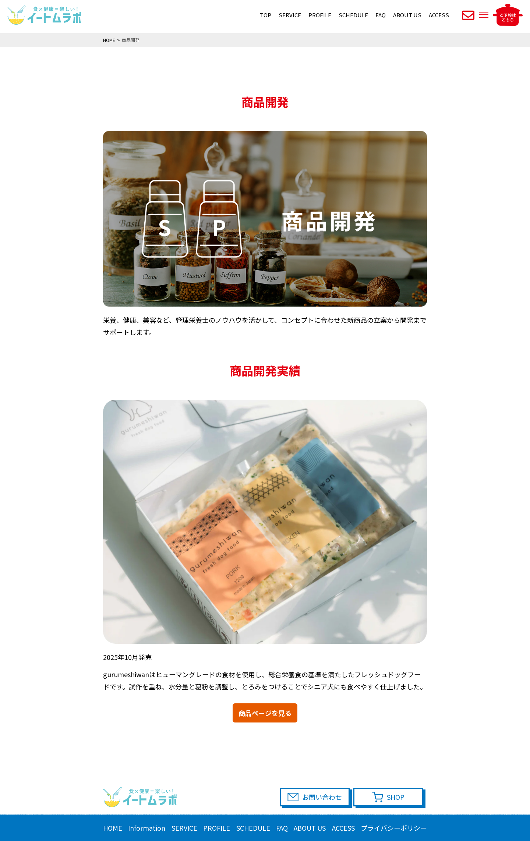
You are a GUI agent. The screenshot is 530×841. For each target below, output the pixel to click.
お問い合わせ (322, 797)
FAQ (380, 15)
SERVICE (290, 15)
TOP (265, 15)
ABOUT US (407, 15)
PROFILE (319, 15)
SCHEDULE (353, 15)
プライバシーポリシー (394, 828)
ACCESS (439, 15)
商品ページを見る (265, 713)
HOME (112, 828)
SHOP (395, 797)
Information (146, 828)
